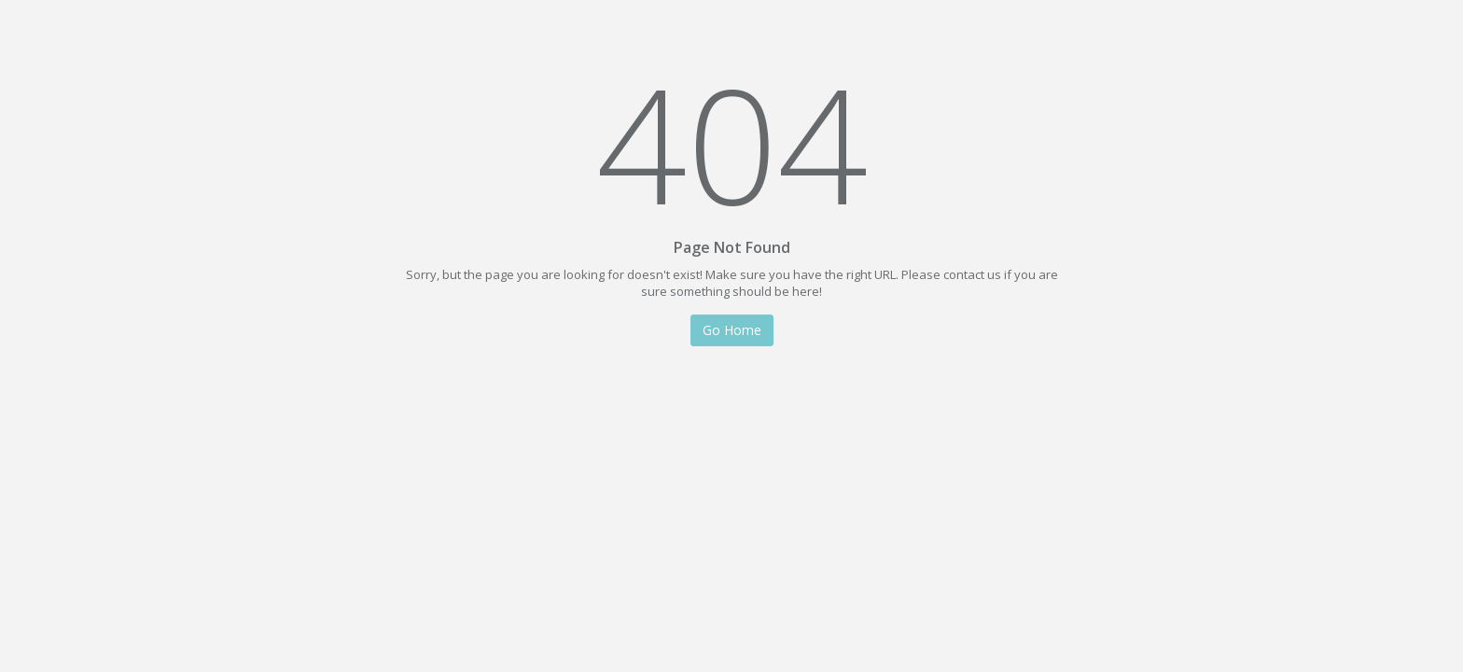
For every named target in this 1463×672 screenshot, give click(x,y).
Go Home (732, 328)
